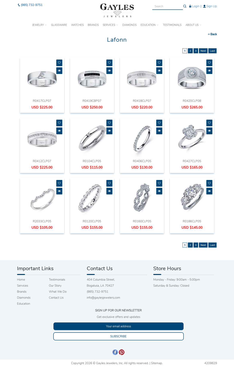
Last (212, 50)
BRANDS (93, 25)
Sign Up (210, 6)
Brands (21, 292)
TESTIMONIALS (172, 25)
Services (22, 286)
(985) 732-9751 (29, 5)
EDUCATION (150, 25)
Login (193, 6)
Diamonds (23, 298)
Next (203, 50)
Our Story (55, 286)
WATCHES (77, 25)
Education (23, 304)
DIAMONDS (129, 25)
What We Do (58, 292)
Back (212, 34)
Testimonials (57, 280)
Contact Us (56, 298)
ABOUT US (194, 25)
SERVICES (110, 25)
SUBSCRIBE (118, 336)
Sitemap (156, 363)
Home (21, 280)
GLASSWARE (59, 25)
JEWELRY (39, 25)
